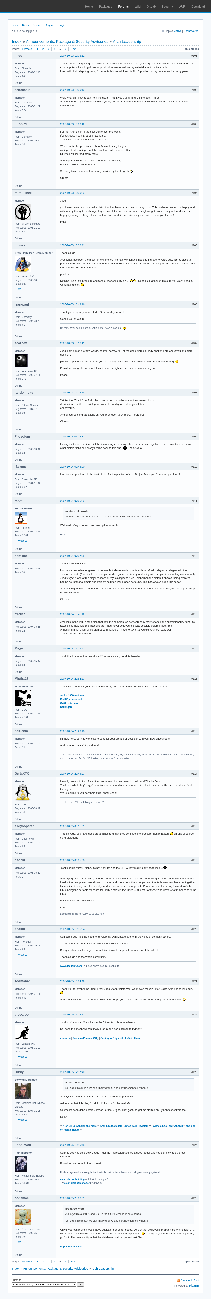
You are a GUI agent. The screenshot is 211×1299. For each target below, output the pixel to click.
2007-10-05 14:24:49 (72, 981)
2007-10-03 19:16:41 (72, 343)
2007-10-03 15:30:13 (72, 89)
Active (177, 31)
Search (37, 25)
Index (15, 25)
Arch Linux (22, 6)
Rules (25, 25)
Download (198, 6)
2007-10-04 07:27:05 (72, 555)
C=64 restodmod (69, 703)
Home (89, 6)
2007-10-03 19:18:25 (72, 392)
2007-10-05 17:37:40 (72, 1072)
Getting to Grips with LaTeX (116, 1038)
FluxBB (194, 1285)
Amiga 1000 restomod (72, 695)
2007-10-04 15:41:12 (72, 614)
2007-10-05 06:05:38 (72, 860)
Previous (27, 48)
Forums (123, 6)
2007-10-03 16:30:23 (72, 192)
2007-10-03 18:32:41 (72, 245)
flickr (137, 1038)
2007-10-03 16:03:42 (72, 124)
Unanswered (191, 31)
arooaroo (65, 1038)
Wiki (138, 6)
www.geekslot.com (71, 966)
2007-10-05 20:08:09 (72, 1198)
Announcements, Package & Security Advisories (67, 41)
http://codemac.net (71, 1246)
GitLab (151, 6)
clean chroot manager (77, 1183)
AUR (182, 6)
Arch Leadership (127, 41)
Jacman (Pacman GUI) (85, 1038)
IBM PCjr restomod (71, 699)
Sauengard (66, 707)
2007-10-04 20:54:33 (72, 678)
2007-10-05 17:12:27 (72, 1014)
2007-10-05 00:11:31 (72, 826)
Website (22, 289)
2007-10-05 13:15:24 (72, 929)
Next (73, 48)
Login (62, 25)
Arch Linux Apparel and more (80, 1126)
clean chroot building (72, 1179)
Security (167, 6)
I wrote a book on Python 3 (167, 1126)
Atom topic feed (190, 1280)
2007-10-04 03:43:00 (72, 466)
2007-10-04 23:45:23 (72, 773)
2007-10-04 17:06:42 (72, 648)
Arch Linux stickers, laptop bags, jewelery (124, 1126)
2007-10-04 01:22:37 (72, 436)
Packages (105, 6)
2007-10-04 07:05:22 (72, 500)
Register (50, 25)
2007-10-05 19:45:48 (72, 1144)
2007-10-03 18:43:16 (72, 304)
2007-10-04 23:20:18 (72, 731)
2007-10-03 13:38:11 (72, 55)
